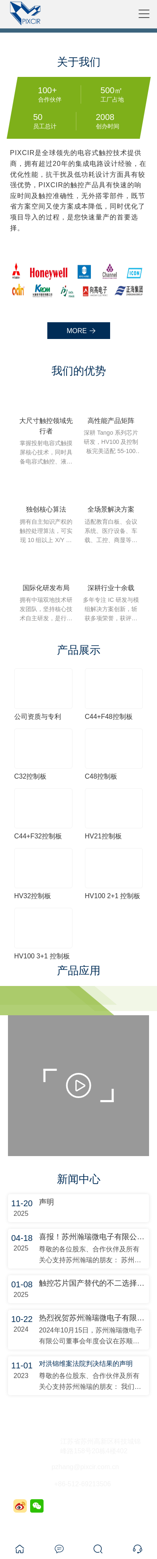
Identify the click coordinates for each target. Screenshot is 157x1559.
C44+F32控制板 (38, 836)
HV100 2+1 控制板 (113, 895)
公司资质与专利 (37, 716)
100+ (47, 90)
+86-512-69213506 (82, 1484)
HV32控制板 (32, 895)
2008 (104, 117)
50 (37, 117)
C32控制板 (30, 776)
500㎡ (111, 90)
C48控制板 (101, 776)
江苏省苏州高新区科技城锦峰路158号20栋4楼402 (100, 1446)
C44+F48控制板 (109, 716)
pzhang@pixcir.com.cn (85, 1466)
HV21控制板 (103, 836)
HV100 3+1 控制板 (42, 956)
